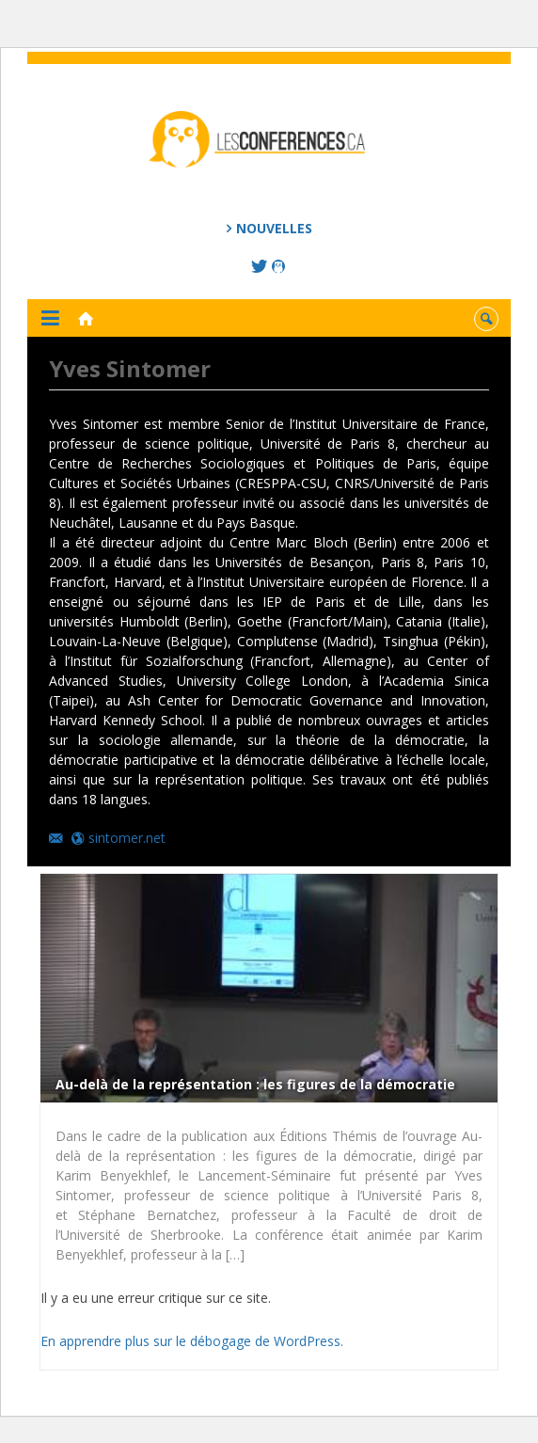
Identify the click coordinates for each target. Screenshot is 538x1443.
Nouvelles (274, 228)
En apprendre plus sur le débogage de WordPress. (191, 1341)
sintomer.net (127, 838)
